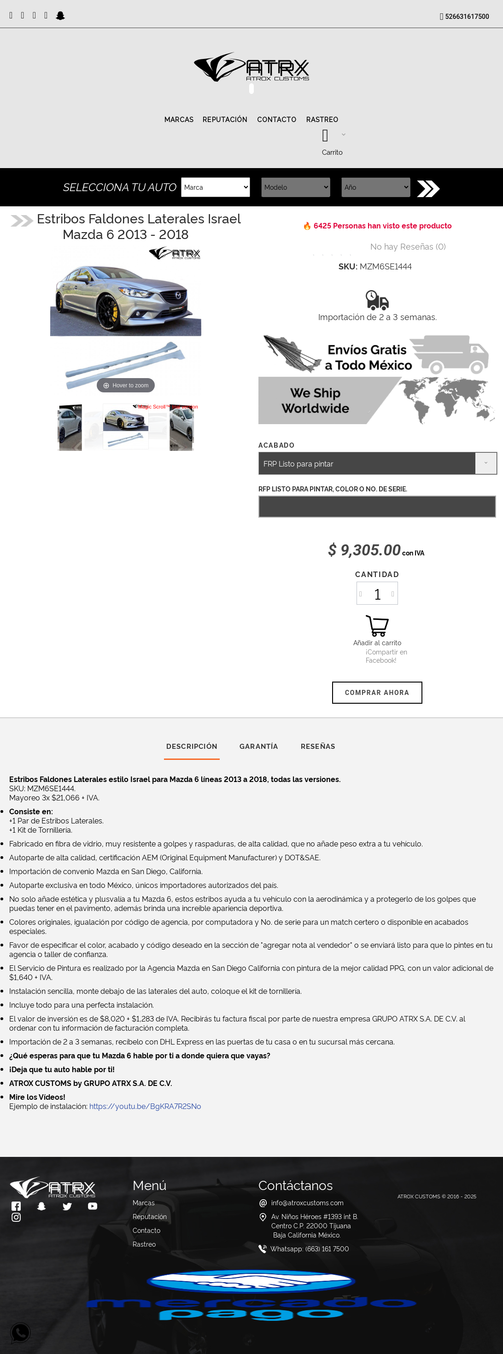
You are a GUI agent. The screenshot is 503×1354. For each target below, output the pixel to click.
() (408, 245)
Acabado (277, 444)
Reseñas (318, 746)
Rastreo (322, 119)
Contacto (277, 119)
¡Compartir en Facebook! (377, 656)
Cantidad (377, 574)
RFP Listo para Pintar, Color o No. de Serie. (332, 488)
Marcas (179, 119)
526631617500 (467, 16)
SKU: (348, 265)
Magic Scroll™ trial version (168, 406)
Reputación (225, 119)
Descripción (191, 746)
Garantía (259, 746)
